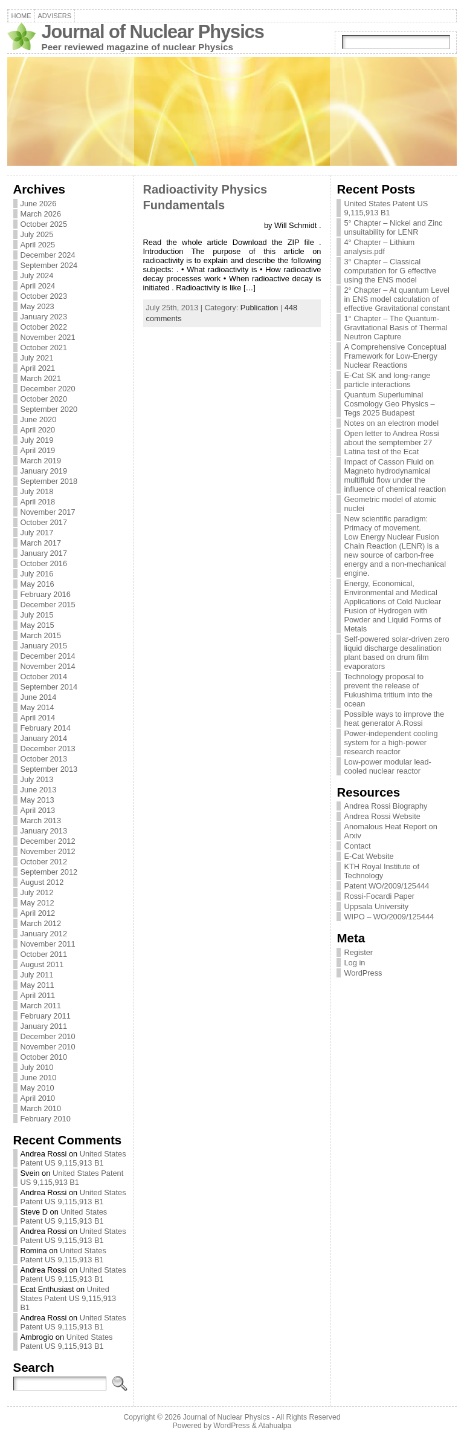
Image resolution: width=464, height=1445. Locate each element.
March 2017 (41, 542)
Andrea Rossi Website (382, 816)
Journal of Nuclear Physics (153, 31)
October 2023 (44, 296)
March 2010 (41, 1108)
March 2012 (41, 923)
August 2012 (42, 882)
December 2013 (48, 748)
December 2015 (48, 604)
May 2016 (37, 584)
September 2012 (49, 871)
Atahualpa (274, 1425)
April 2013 (38, 810)
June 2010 (39, 1077)
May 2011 (37, 985)
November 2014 (48, 666)
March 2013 (41, 820)
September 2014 (49, 686)
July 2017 (37, 532)
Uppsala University (376, 906)
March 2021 (41, 378)
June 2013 (39, 789)
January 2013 (44, 830)
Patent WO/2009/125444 (386, 885)
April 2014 (38, 717)
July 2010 (37, 1067)
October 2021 (44, 347)
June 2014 (39, 697)
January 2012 (44, 933)
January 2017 (44, 553)
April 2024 (38, 285)
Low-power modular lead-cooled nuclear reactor (387, 766)
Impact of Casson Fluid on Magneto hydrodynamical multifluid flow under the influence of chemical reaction (395, 475)
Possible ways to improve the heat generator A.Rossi (394, 718)
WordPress (363, 972)
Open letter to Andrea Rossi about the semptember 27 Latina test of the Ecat (391, 442)
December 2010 (48, 1036)
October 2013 (44, 758)
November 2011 (48, 943)
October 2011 (44, 954)
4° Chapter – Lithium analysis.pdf (379, 247)
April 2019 (38, 450)
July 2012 (37, 892)
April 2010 (38, 1098)
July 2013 (37, 779)
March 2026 (41, 213)
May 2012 (37, 902)
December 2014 (48, 656)
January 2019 (44, 470)
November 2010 (48, 1046)
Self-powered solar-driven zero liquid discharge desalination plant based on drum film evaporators (396, 652)
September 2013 (49, 769)
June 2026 (39, 203)
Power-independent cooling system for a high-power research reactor (390, 742)
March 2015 (41, 635)
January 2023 (44, 316)
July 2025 (37, 234)
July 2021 (37, 357)
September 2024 (49, 265)
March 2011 (41, 1005)
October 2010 (44, 1057)
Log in (354, 962)
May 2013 (37, 799)
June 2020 (39, 419)
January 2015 (44, 645)
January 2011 (44, 1026)
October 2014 (44, 676)
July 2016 (37, 573)
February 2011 (46, 1015)
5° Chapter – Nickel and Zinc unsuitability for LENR (393, 227)
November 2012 (48, 851)
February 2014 (46, 727)
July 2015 (37, 614)
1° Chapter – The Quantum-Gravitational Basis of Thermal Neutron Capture (395, 327)
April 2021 (38, 368)
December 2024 (48, 254)
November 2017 (48, 512)
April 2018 (38, 501)
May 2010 (37, 1087)
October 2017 (44, 522)
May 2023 (37, 306)
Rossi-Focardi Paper (379, 896)
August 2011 (42, 964)
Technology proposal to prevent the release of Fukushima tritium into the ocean (388, 690)
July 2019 (37, 440)
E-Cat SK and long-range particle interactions (387, 380)
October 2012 (44, 861)
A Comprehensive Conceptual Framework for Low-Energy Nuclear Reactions (395, 356)
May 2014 (37, 707)
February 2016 (46, 594)
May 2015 (37, 625)
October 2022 (44, 326)
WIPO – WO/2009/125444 (389, 916)
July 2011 (37, 974)
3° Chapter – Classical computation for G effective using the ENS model (390, 270)
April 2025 (38, 244)
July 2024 (37, 275)
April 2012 (38, 913)
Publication (259, 307)
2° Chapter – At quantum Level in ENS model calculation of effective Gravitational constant (397, 299)
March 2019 (41, 460)
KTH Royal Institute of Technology (381, 871)
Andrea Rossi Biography (385, 806)
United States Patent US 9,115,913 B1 (73, 1158)
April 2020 (38, 429)
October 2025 (44, 224)
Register (358, 952)
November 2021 (48, 337)
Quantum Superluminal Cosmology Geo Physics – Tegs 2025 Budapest (389, 403)
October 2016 (44, 563)
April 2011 (38, 995)
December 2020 (48, 388)
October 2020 (44, 398)
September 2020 (49, 409)
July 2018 (37, 491)
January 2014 (44, 738)
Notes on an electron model (391, 423)
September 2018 (49, 481)
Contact (357, 845)
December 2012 (48, 841)
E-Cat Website (368, 856)
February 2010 (46, 1118)
